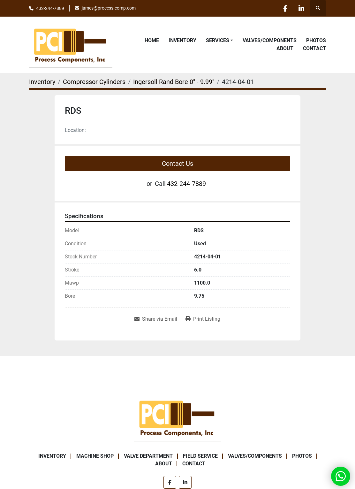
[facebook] (285, 8)
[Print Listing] (202, 319)
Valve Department (148, 456)
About (284, 48)
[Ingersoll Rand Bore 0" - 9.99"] (173, 82)
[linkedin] (301, 8)
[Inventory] (42, 82)
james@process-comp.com (109, 8)
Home (152, 40)
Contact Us (177, 163)
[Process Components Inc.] (177, 417)
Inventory (182, 40)
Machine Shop (95, 456)
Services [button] (217, 40)
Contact (314, 48)
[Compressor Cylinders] (94, 82)
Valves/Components (270, 40)
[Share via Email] (155, 319)
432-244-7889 (50, 8)
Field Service (200, 456)
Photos (316, 40)
